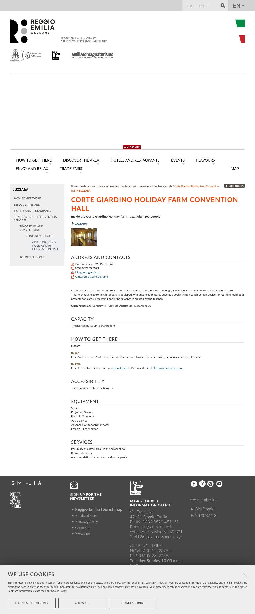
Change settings (132, 603)
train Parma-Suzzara (167, 367)
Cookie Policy (59, 591)
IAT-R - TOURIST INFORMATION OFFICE (150, 502)
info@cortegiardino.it (87, 271)
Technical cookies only (31, 603)
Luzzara (20, 189)
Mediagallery (86, 520)
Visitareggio (205, 514)
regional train (119, 367)
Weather (83, 532)
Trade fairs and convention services (99, 185)
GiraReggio (204, 507)
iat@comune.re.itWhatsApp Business (151, 528)
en (237, 5)
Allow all (82, 603)
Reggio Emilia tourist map (98, 508)
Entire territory (234, 184)
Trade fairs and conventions (136, 185)
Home (74, 185)
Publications (86, 514)
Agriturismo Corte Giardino (91, 275)
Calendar (83, 526)
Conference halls (163, 185)
